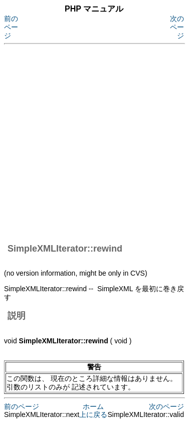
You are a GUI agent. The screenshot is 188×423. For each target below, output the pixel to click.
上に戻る (93, 414)
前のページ (11, 27)
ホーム (93, 406)
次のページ (177, 27)
